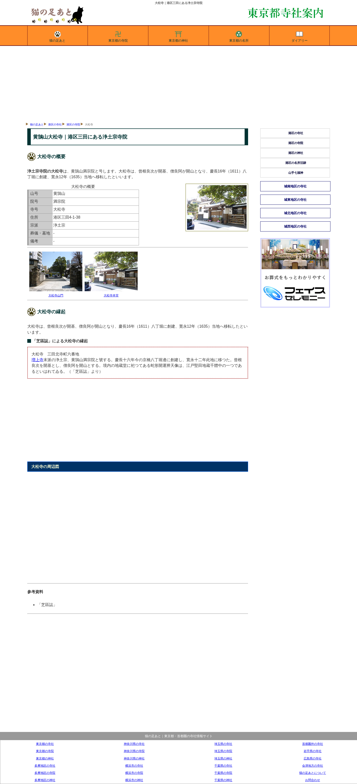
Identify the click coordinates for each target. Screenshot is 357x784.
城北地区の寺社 (295, 213)
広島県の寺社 (313, 758)
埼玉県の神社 (223, 758)
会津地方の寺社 (312, 765)
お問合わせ (312, 780)
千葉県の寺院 (223, 772)
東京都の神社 (178, 35)
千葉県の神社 (223, 780)
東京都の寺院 (118, 35)
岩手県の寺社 (313, 751)
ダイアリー (300, 35)
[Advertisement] (178, 83)
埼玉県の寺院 (223, 751)
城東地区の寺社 (295, 200)
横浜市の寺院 (134, 772)
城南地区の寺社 (295, 186)
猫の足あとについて (312, 772)
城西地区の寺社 (295, 226)
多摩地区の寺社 (44, 765)
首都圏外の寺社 (312, 743)
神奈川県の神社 (134, 758)
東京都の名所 (239, 35)
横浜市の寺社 (134, 765)
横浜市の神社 (134, 780)
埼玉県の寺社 (223, 743)
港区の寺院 (73, 124)
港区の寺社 (55, 124)
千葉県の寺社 (223, 765)
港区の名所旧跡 (295, 163)
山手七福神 (295, 172)
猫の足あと (57, 35)
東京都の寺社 (45, 743)
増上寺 (37, 360)
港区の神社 (295, 153)
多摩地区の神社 (44, 780)
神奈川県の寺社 (134, 743)
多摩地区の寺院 (44, 772)
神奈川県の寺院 (134, 751)
